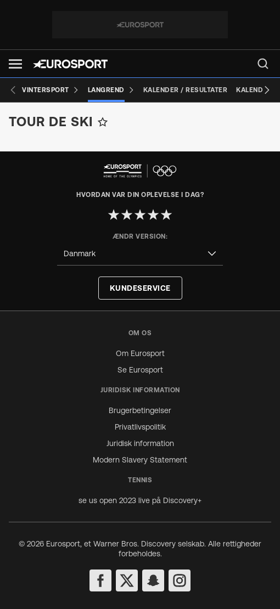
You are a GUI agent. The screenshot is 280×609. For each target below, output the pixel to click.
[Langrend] (111, 90)
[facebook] (100, 580)
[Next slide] (266, 90)
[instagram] (180, 580)
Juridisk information (140, 443)
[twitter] (127, 580)
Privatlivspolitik (140, 426)
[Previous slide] (13, 90)
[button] (15, 64)
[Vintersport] (50, 90)
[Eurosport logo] (70, 64)
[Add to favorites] (102, 121)
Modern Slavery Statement (140, 459)
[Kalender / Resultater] (185, 90)
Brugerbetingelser (140, 410)
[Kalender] (254, 90)
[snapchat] (153, 580)
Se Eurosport (140, 369)
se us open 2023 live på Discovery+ (140, 500)
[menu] (263, 63)
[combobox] (140, 254)
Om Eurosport (140, 353)
